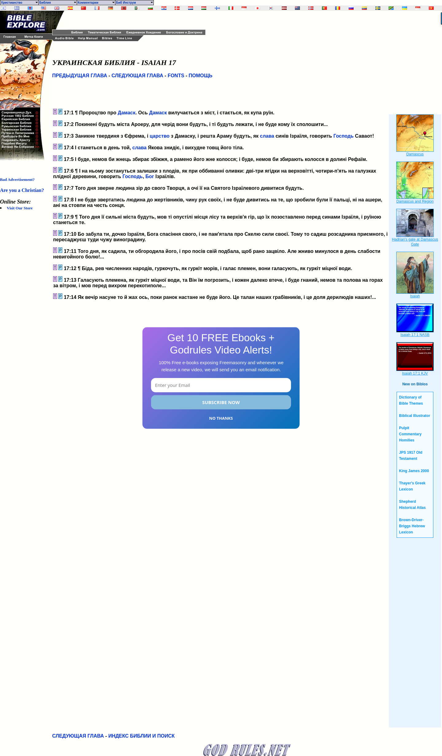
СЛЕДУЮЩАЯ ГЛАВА (137, 75)
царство (160, 136)
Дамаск (126, 112)
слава (267, 136)
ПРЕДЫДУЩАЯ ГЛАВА (79, 75)
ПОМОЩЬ (201, 75)
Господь (343, 136)
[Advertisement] (139, 20)
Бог (149, 176)
